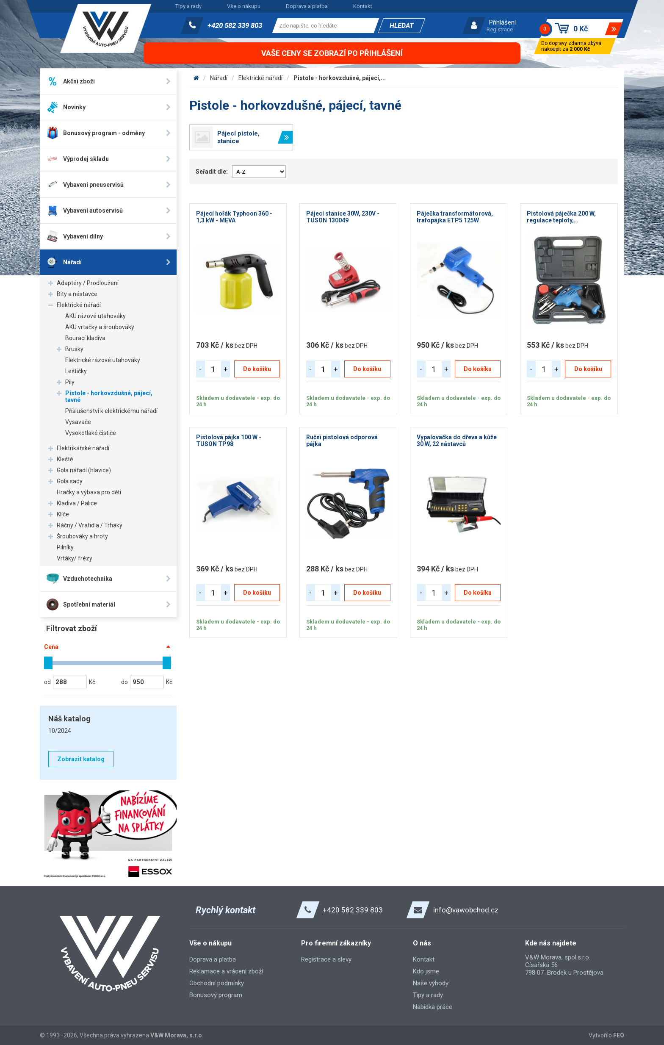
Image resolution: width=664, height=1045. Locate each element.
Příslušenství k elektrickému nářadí (111, 410)
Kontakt (362, 6)
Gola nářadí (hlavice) (84, 470)
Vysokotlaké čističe (90, 433)
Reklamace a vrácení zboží (226, 971)
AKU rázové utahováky (95, 316)
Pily (70, 382)
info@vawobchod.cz (465, 910)
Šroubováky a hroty (82, 536)
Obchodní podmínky (216, 983)
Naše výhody (430, 983)
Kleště (65, 459)
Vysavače (78, 422)
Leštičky (76, 371)
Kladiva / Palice (77, 503)
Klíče (63, 514)
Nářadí (218, 78)
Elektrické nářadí (79, 305)
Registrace (500, 29)
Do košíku (257, 369)
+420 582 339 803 (235, 25)
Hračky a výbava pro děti (89, 492)
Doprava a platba (307, 6)
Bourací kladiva (85, 338)
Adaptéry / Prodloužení (88, 283)
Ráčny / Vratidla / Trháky (89, 525)
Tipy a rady (188, 6)
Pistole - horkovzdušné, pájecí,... (339, 78)
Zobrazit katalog (81, 759)
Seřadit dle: (212, 171)
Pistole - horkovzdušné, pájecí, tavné (108, 396)
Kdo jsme (426, 971)
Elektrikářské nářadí (83, 448)
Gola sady (70, 481)
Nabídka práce (432, 1007)
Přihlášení (502, 22)
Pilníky (65, 547)
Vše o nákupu (243, 6)
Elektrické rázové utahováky (102, 360)
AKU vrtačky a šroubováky (99, 327)
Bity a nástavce (77, 294)
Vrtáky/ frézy (74, 558)
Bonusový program (215, 995)
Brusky (74, 349)
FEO (618, 1035)
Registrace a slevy (326, 959)
